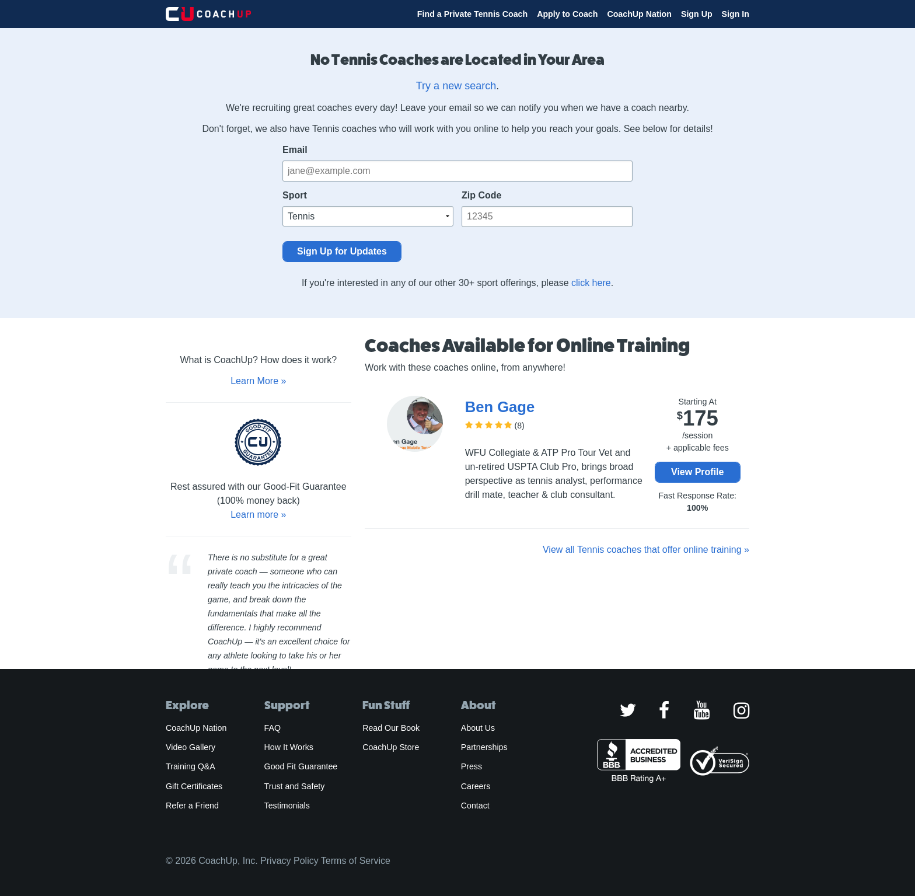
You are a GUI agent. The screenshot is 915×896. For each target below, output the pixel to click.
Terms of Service (355, 861)
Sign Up (697, 14)
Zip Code (481, 195)
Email (295, 150)
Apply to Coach (567, 14)
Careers (476, 786)
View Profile (697, 472)
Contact (475, 805)
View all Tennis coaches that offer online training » (646, 550)
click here (591, 283)
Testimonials (287, 805)
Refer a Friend (192, 805)
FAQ (272, 728)
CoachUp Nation (639, 14)
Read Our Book (391, 728)
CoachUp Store (390, 747)
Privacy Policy (289, 861)
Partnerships (484, 747)
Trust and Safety (294, 786)
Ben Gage (500, 407)
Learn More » (258, 381)
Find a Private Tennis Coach (472, 14)
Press (471, 766)
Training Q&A (190, 766)
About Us (478, 728)
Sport (294, 195)
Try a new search (456, 86)
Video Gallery (190, 747)
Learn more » (258, 515)
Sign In (735, 14)
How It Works (288, 747)
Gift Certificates (194, 786)
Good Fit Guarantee (301, 766)
